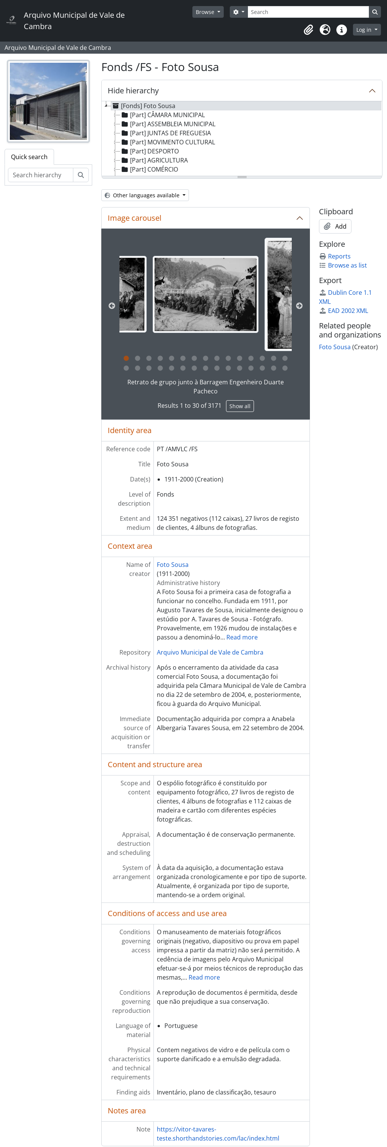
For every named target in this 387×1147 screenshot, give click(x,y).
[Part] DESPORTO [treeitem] (149, 151)
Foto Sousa (173, 564)
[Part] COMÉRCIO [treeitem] (149, 169)
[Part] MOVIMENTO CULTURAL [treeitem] (167, 142)
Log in (364, 29)
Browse (206, 11)
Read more (242, 637)
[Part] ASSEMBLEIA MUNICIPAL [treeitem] (167, 123)
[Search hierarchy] (40, 175)
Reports (335, 256)
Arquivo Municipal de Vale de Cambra (210, 652)
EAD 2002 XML (343, 310)
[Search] (308, 12)
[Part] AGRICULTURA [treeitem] (154, 160)
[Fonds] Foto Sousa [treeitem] (143, 105)
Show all (240, 406)
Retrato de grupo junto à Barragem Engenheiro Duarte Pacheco (205, 386)
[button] (308, 30)
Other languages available (143, 195)
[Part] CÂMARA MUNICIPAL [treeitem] (162, 114)
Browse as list (343, 265)
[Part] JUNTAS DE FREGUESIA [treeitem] (165, 133)
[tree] (242, 139)
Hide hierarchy (133, 90)
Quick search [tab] (29, 157)
